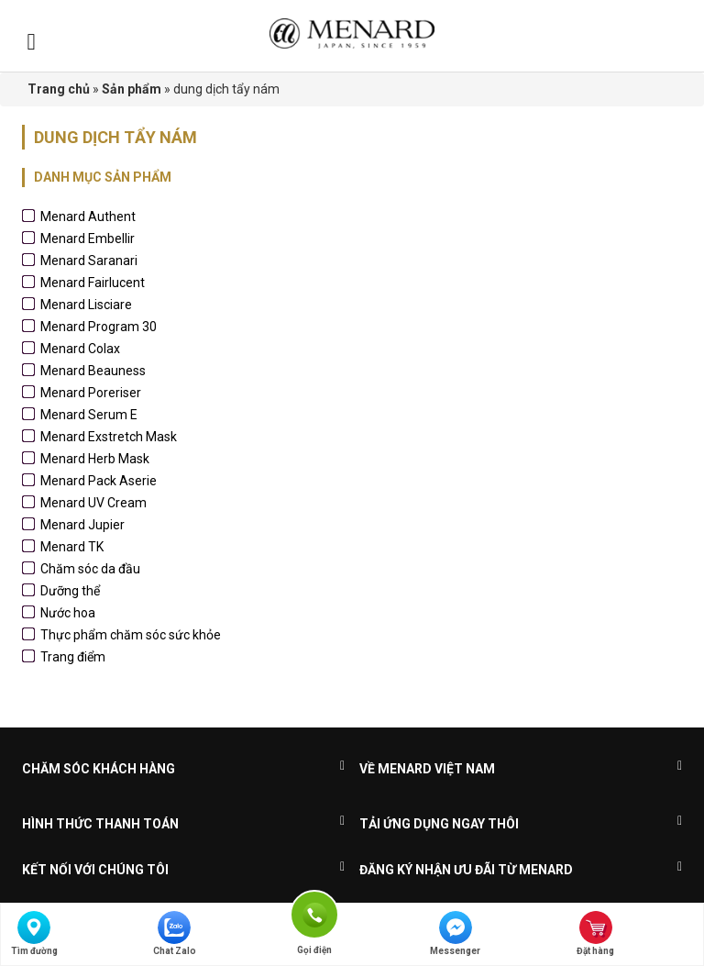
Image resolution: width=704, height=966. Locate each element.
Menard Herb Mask (94, 458)
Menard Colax (80, 348)
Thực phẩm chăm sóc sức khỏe (130, 634)
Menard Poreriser (90, 392)
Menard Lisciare (86, 304)
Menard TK (72, 546)
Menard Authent (88, 216)
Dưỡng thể (70, 590)
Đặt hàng (595, 933)
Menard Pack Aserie (98, 480)
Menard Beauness (93, 370)
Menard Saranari (89, 260)
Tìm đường (34, 933)
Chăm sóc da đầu (90, 568)
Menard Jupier (82, 524)
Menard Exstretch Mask (108, 436)
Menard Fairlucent (92, 282)
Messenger (455, 933)
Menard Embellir (87, 238)
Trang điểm (72, 657)
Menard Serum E (89, 414)
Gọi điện (314, 913)
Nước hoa (67, 612)
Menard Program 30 (98, 326)
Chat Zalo (174, 933)
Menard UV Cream (93, 502)
